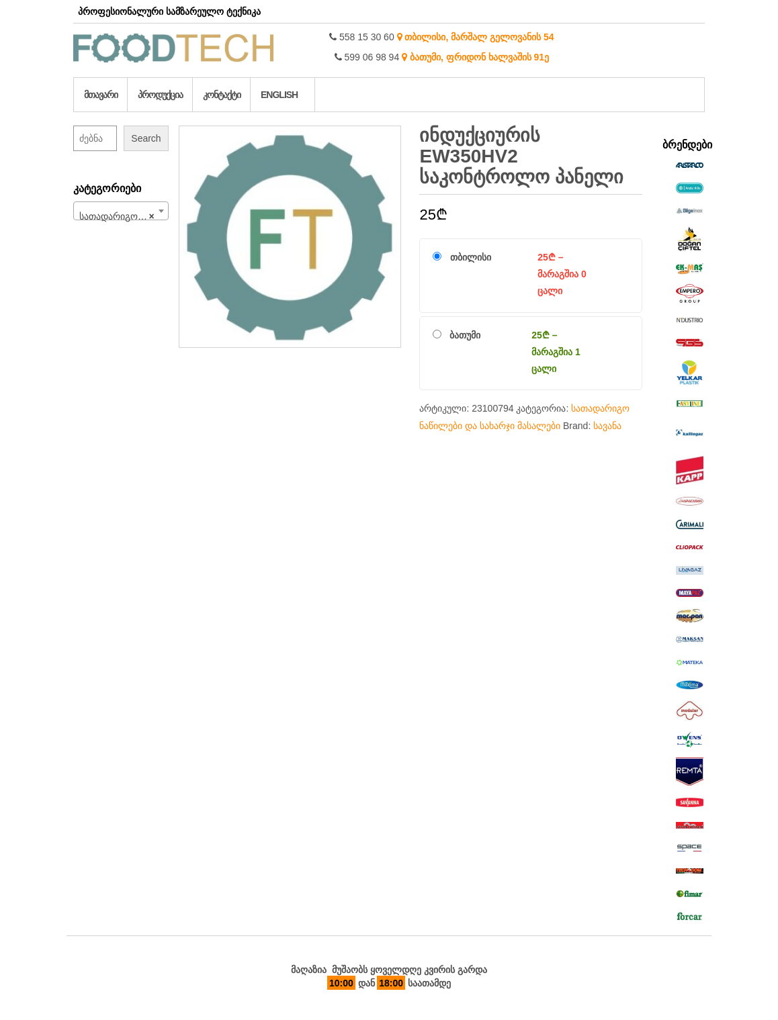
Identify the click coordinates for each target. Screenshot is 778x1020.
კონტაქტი (222, 94)
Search (146, 138)
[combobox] (121, 210)
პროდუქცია (160, 94)
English (279, 94)
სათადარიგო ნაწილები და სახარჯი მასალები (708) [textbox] (123, 216)
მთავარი (101, 94)
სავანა (607, 425)
